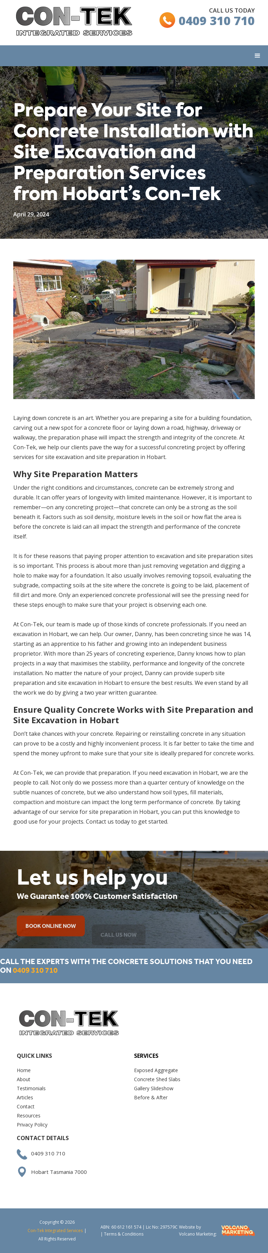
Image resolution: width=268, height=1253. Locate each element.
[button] (257, 55)
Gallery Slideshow (153, 1088)
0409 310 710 (217, 21)
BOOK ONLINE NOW (50, 934)
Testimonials (31, 1088)
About (23, 1079)
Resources (28, 1115)
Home (24, 1070)
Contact (26, 1106)
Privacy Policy (32, 1124)
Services (146, 1056)
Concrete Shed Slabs (157, 1079)
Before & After (151, 1097)
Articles (25, 1097)
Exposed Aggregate (156, 1070)
